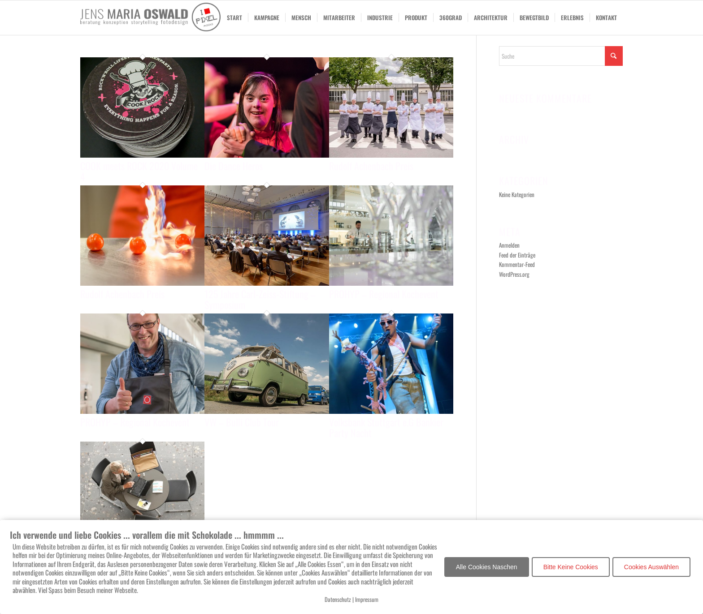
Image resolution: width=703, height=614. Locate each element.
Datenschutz (338, 599)
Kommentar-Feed (517, 264)
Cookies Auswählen (651, 567)
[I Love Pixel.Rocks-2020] (150, 17)
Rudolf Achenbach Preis (371, 166)
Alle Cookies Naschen (486, 567)
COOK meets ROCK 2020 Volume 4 (139, 171)
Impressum (366, 599)
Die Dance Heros (233, 166)
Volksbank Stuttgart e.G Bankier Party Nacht (386, 427)
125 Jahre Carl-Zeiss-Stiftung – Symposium (260, 299)
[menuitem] (234, 17)
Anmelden (509, 244)
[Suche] (561, 56)
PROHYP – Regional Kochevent (383, 294)
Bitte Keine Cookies (570, 567)
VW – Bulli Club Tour (241, 422)
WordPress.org (514, 274)
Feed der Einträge (517, 254)
